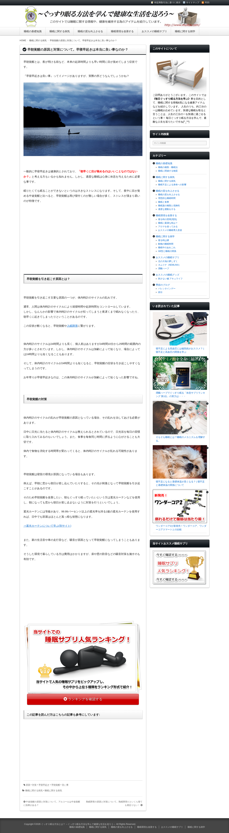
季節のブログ (163, 285)
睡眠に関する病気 (60, 31)
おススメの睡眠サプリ (154, 31)
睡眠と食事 (163, 202)
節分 (160, 292)
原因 (28, 785)
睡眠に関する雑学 (185, 31)
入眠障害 (72, 325)
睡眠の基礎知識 (33, 31)
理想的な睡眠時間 (167, 198)
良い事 (65, 785)
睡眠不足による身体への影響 (172, 184)
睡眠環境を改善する (122, 31)
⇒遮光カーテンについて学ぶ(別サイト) (47, 525)
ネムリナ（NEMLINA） (169, 265)
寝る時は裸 (163, 240)
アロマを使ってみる (168, 226)
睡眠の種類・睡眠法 (168, 167)
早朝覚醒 (55, 785)
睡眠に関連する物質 (168, 171)
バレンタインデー (167, 288)
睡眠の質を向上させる (90, 31)
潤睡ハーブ (163, 268)
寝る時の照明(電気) (167, 219)
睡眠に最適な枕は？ (168, 223)
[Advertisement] (82, 238)
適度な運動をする (167, 209)
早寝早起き (43, 785)
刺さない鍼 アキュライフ (170, 278)
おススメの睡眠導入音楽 (170, 230)
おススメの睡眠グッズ (167, 274)
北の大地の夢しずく (168, 261)
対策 (34, 785)
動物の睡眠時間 (165, 244)
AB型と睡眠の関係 (167, 251)
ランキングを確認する (85, 699)
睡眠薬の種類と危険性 (169, 205)
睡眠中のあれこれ (167, 247)
